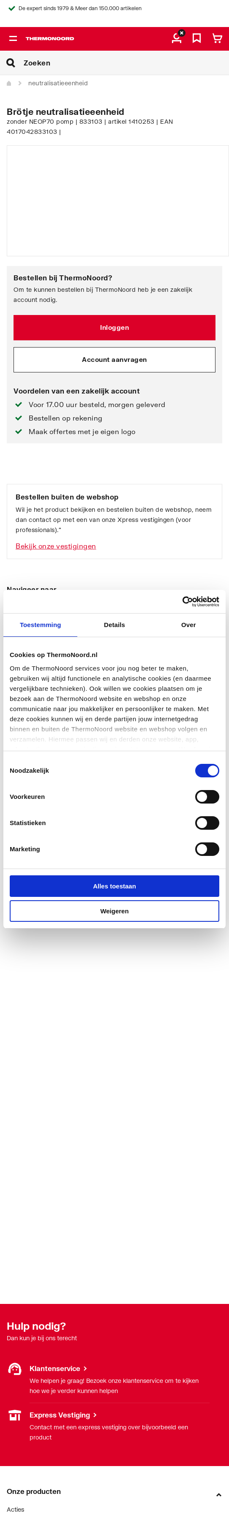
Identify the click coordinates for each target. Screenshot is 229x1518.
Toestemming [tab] (40, 624)
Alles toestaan (114, 886)
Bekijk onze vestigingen (56, 546)
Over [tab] (188, 624)
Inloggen (114, 327)
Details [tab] (114, 624)
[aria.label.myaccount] (176, 39)
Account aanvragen (114, 359)
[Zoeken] (126, 63)
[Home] (9, 84)
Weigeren (114, 911)
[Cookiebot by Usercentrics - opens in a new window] (182, 601)
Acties (15, 1509)
